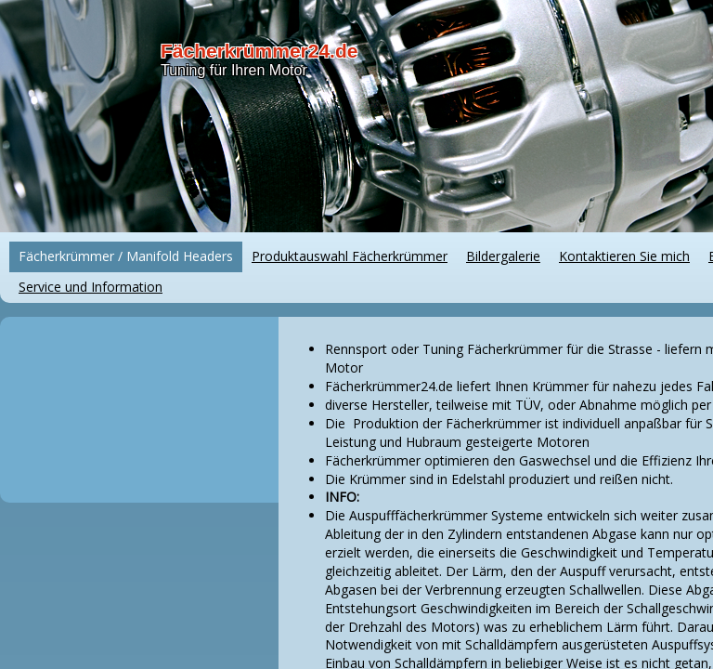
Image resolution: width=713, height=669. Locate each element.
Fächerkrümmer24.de (259, 50)
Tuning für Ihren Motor (234, 70)
